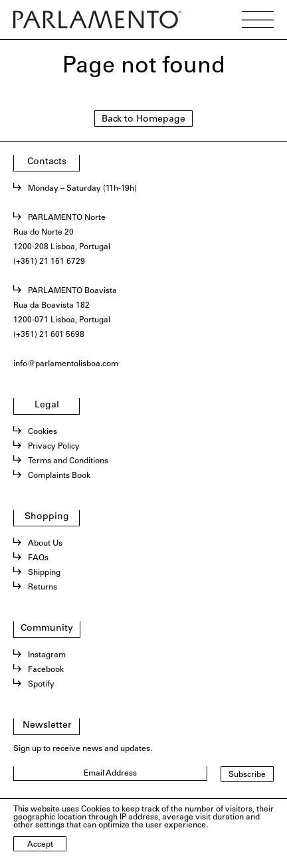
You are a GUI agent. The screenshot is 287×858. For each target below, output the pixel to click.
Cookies (42, 432)
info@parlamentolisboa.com (65, 364)
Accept (40, 845)
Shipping (44, 573)
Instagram (47, 655)
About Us (45, 544)
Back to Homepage (143, 119)
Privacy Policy (54, 447)
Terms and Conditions (68, 461)
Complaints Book (59, 476)
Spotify (41, 685)
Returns (42, 587)
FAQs (38, 558)
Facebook (46, 670)
